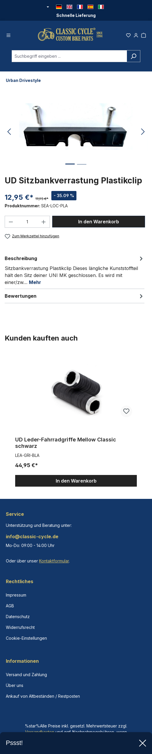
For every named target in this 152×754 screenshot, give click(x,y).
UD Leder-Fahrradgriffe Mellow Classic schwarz (65, 444)
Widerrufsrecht (20, 627)
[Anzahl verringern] (11, 223)
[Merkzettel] (128, 35)
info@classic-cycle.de (32, 536)
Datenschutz (18, 616)
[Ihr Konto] (136, 35)
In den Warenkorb (98, 223)
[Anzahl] (27, 223)
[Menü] (8, 35)
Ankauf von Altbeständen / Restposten (43, 696)
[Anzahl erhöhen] (44, 223)
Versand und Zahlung (26, 674)
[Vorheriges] (9, 133)
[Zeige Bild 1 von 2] (70, 170)
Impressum (16, 594)
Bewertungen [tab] (74, 297)
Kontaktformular (54, 560)
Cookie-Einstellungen (26, 638)
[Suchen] (133, 58)
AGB (10, 605)
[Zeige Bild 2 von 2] (81, 170)
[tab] (74, 271)
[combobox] (69, 58)
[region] (76, 421)
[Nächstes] (143, 133)
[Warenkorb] (143, 35)
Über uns (14, 685)
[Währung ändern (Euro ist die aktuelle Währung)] (47, 7)
